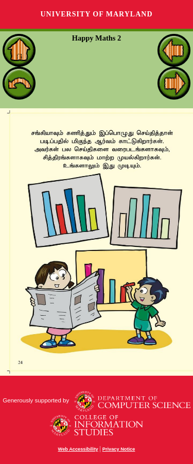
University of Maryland (96, 14)
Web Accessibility (78, 449)
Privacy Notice (118, 449)
